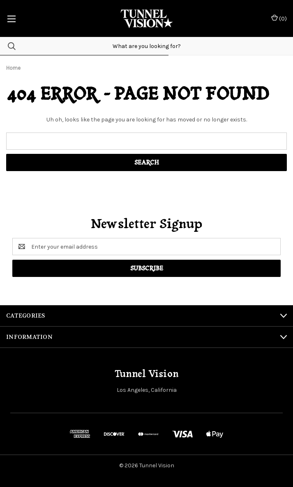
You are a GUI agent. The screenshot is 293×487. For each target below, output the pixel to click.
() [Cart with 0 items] (279, 18)
